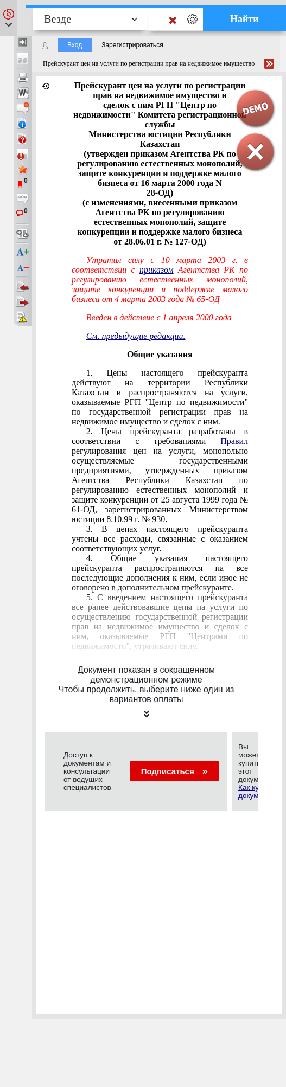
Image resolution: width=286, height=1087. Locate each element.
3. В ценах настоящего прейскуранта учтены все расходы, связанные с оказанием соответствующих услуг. (160, 538)
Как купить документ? (256, 791)
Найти (244, 19)
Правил (234, 441)
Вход (74, 45)
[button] (8, 18)
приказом (156, 269)
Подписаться (174, 771)
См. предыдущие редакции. (136, 335)
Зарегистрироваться (132, 45)
